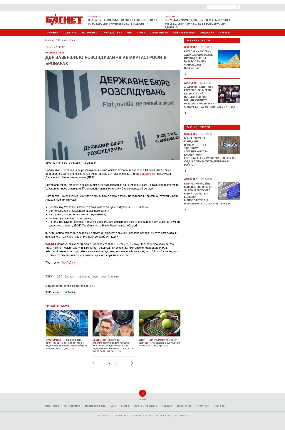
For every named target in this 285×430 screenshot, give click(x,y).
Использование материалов (172, 415)
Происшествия (112, 32)
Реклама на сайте (141, 415)
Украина (52, 32)
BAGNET (51, 244)
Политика (70, 32)
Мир (129, 32)
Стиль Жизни (159, 32)
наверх (142, 398)
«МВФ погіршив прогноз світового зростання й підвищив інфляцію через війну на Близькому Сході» (67, 343)
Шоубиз (167, 406)
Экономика (89, 32)
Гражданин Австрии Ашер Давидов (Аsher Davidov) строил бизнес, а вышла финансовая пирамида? (198, 60)
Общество (207, 32)
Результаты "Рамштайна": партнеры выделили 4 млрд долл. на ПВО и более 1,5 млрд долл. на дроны (197, 23)
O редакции (120, 415)
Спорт (141, 32)
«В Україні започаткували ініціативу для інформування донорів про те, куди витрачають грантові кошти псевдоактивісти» (113, 344)
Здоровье (202, 406)
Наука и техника (184, 32)
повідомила (147, 173)
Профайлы (103, 415)
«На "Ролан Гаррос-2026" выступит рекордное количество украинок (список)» (159, 341)
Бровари (70, 276)
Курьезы (224, 32)
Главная (50, 40)
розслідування (110, 276)
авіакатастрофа (88, 276)
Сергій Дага (68, 262)
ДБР (59, 276)
